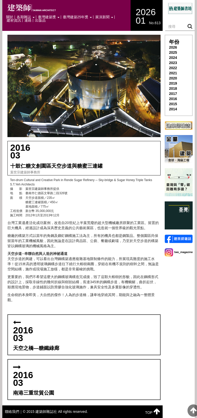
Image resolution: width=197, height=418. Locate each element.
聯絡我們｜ (14, 412)
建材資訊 (14, 20)
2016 (173, 99)
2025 (173, 52)
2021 (173, 73)
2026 (173, 47)
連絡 (28, 20)
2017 (173, 94)
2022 (173, 68)
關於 (9, 17)
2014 (173, 109)
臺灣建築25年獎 (77, 17)
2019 (173, 83)
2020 (173, 78)
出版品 (40, 20)
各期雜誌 (26, 17)
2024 (173, 58)
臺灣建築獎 (49, 17)
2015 (173, 104)
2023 (173, 63)
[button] (84, 86)
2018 (173, 88)
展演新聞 (104, 17)
